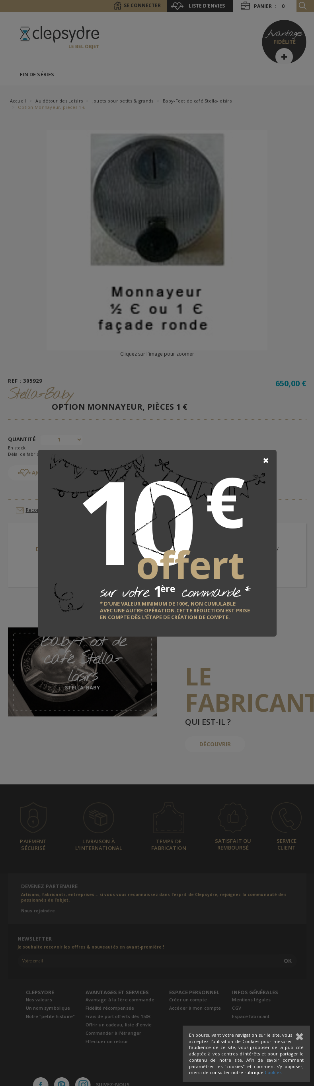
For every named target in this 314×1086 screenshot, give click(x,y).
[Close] (266, 460)
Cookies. (274, 1072)
